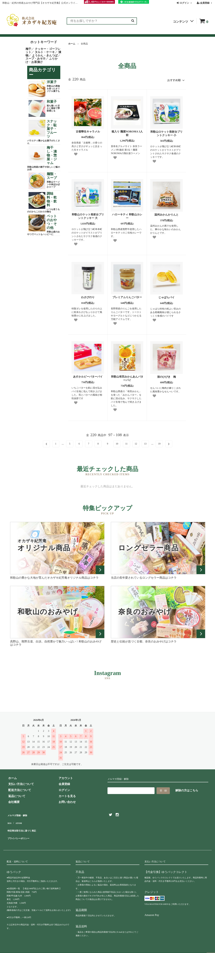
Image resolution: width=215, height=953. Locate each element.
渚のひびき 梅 (166, 375)
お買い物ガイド (87, 32)
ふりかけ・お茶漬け (42, 60)
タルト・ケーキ (45, 52)
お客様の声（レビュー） (55, 32)
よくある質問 (111, 32)
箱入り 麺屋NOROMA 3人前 (127, 132)
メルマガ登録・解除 (19, 813)
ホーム (71, 43)
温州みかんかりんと (166, 213)
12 (136, 442)
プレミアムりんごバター (127, 295)
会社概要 (152, 32)
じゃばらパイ (166, 296)
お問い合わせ (133, 32)
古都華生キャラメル (88, 130)
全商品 (11, 32)
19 (159, 442)
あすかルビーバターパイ (88, 375)
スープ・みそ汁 (36, 58)
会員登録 (205, 3)
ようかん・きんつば (45, 55)
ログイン (184, 3)
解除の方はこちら (186, 789)
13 (145, 442)
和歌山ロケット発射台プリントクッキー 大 (88, 215)
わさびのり (88, 295)
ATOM (18, 819)
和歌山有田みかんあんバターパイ (127, 377)
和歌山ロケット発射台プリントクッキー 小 (166, 132)
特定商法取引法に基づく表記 (25, 825)
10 (117, 442)
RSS (9, 819)
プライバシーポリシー (21, 831)
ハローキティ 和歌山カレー (127, 215)
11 (126, 442)
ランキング (27, 32)
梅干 (28, 49)
